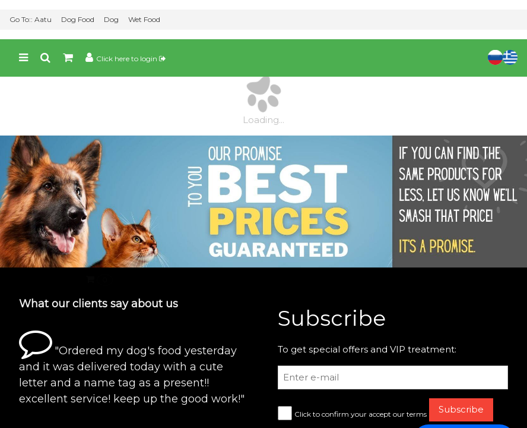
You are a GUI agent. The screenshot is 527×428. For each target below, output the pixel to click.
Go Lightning (199, 414)
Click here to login (131, 19)
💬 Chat (464, 400)
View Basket (37, 413)
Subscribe (461, 370)
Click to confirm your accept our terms (360, 374)
